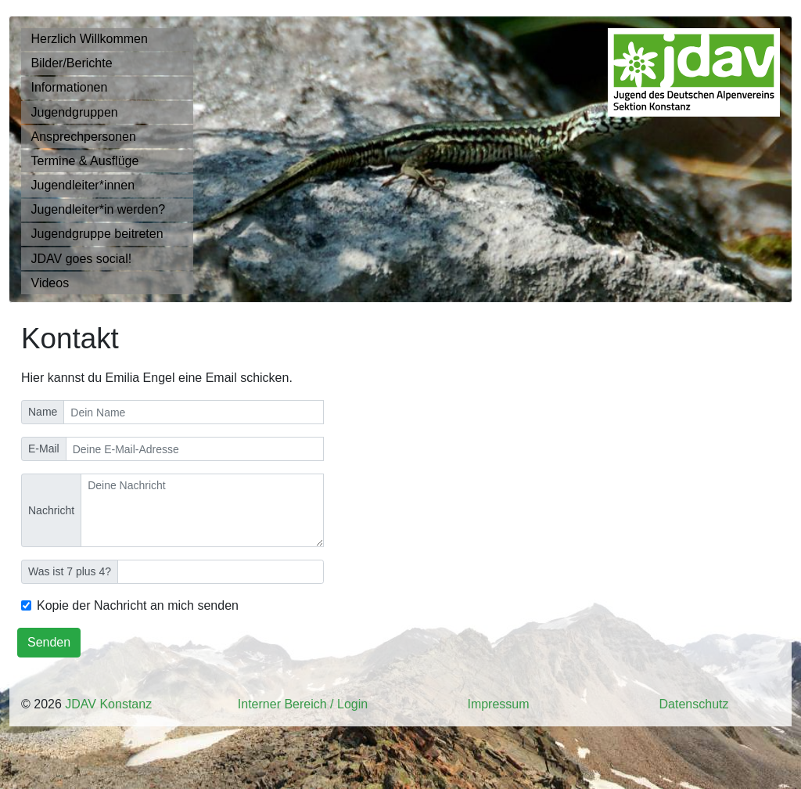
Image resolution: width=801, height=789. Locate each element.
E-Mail (43, 448)
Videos (50, 283)
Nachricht (51, 510)
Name (42, 411)
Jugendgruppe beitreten (97, 233)
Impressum (498, 704)
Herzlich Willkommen (89, 38)
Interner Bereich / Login (303, 704)
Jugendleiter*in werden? (98, 209)
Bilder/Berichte (72, 63)
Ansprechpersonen (83, 136)
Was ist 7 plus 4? (69, 571)
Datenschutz (694, 704)
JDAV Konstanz (108, 704)
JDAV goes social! (81, 258)
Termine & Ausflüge (85, 161)
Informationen (69, 87)
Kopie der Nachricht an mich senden (138, 605)
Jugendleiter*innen (83, 185)
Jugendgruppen (74, 112)
